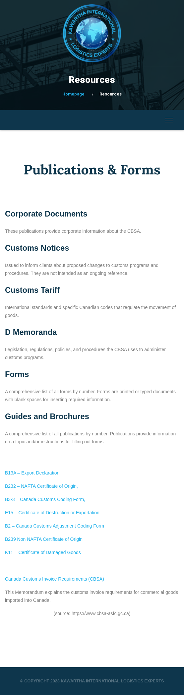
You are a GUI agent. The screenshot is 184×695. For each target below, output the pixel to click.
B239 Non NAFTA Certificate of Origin (44, 539)
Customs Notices (37, 248)
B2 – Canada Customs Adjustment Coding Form (54, 526)
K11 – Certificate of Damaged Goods (43, 552)
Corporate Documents (46, 214)
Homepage (73, 94)
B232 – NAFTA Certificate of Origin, (41, 486)
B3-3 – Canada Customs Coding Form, (45, 499)
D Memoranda (31, 332)
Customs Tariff (32, 290)
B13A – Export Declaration (32, 472)
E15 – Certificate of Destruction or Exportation (52, 512)
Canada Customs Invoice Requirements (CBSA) (54, 579)
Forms (17, 374)
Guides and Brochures (47, 416)
